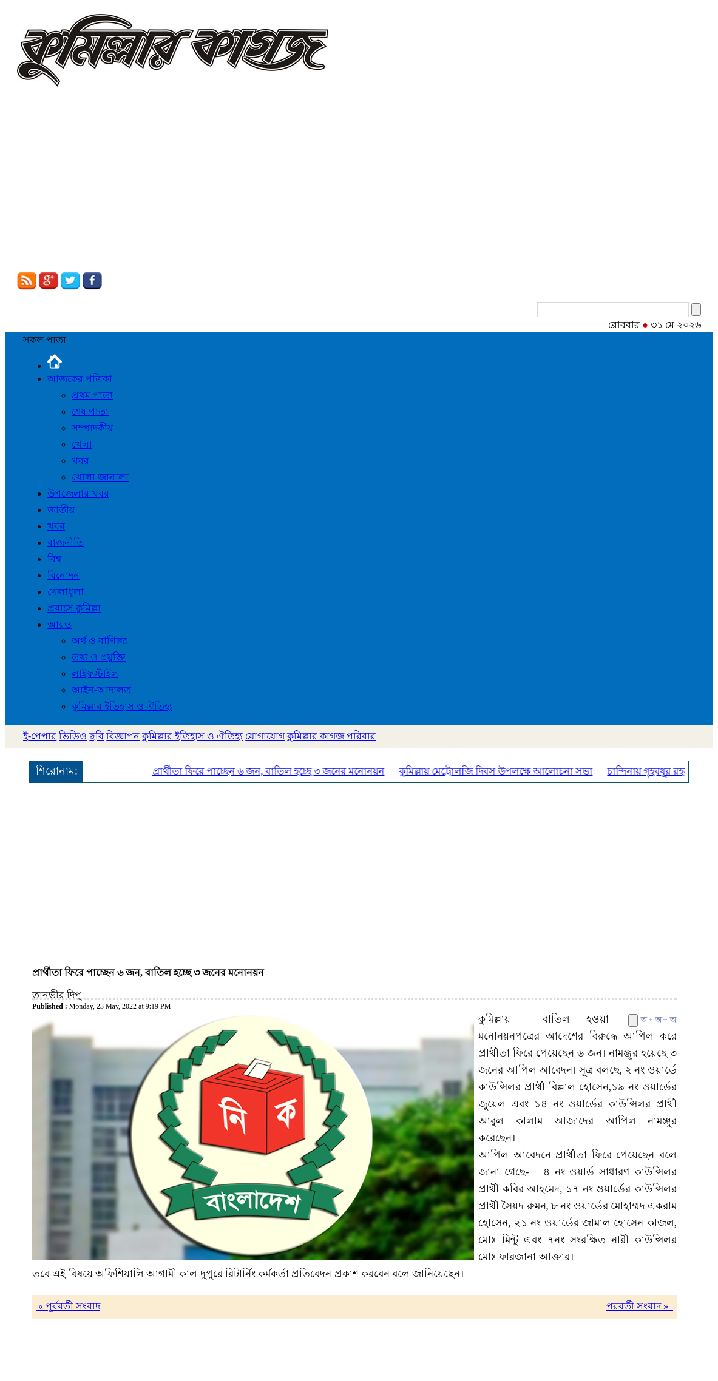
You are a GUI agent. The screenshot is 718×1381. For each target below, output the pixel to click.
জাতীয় (61, 510)
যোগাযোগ (265, 736)
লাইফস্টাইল (95, 673)
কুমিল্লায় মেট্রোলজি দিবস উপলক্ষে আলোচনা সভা (498, 771)
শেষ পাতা (90, 411)
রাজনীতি (65, 542)
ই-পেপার (39, 736)
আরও (59, 624)
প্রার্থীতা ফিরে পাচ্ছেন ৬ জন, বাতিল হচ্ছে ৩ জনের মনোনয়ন (271, 771)
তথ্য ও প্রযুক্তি (99, 657)
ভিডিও (73, 736)
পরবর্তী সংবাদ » (639, 1306)
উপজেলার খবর (78, 493)
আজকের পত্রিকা (79, 379)
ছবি (96, 736)
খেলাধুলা (65, 591)
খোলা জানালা (100, 477)
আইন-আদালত (101, 690)
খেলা (82, 444)
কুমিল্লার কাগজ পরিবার (331, 736)
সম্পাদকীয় (92, 428)
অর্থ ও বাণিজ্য (99, 641)
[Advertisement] (359, 181)
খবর (80, 460)
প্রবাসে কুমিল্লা (74, 608)
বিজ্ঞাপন (123, 736)
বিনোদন (63, 575)
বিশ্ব (54, 559)
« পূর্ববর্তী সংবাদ (68, 1306)
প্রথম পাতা (92, 395)
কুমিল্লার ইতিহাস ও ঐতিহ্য (122, 706)
